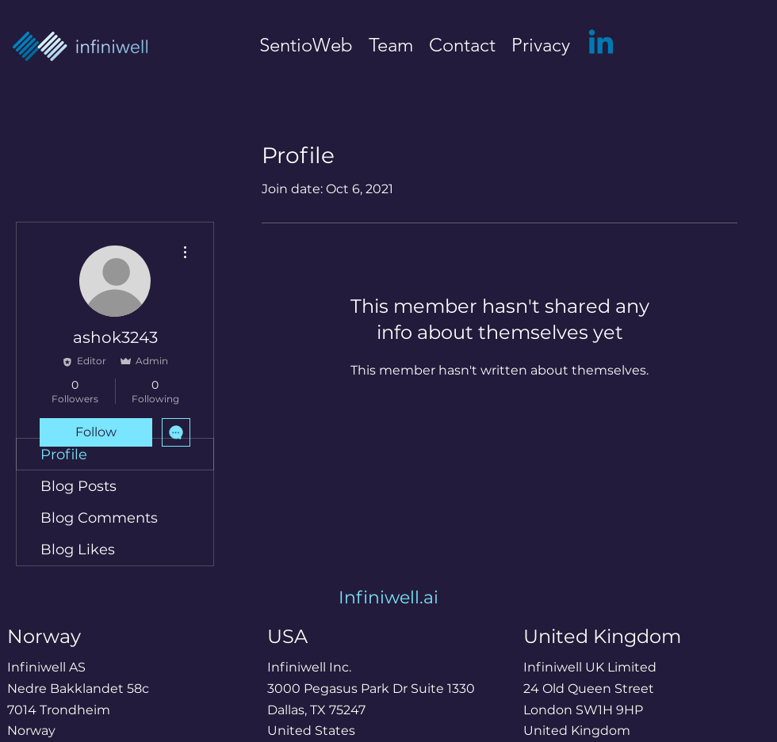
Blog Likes (77, 549)
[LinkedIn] (601, 44)
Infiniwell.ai (388, 597)
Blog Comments (99, 518)
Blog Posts (78, 486)
